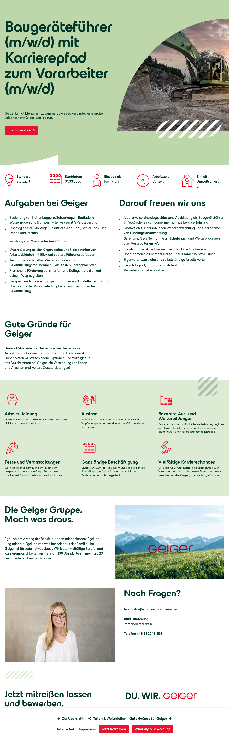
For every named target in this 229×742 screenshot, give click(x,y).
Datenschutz (66, 729)
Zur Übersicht (70, 718)
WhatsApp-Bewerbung (152, 729)
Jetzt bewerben (21, 130)
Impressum (87, 729)
